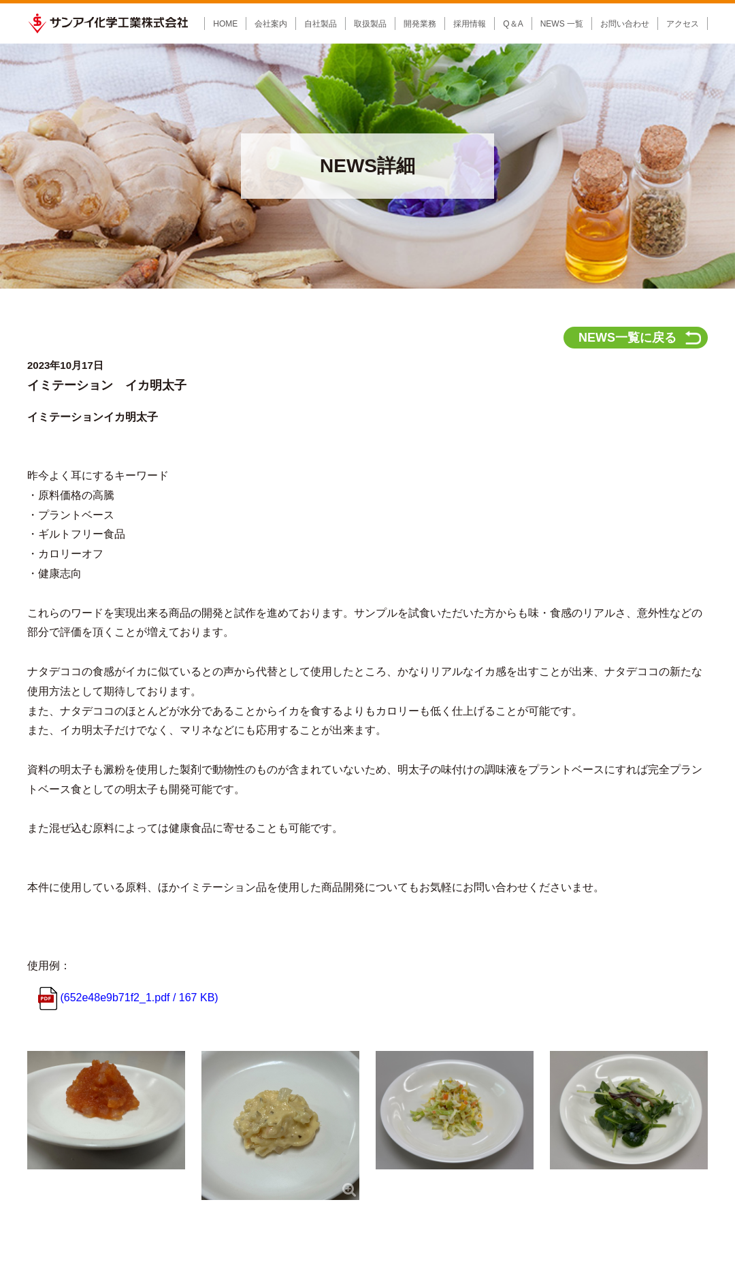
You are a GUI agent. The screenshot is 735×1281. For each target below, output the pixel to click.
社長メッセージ (117, 1101)
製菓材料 (226, 1138)
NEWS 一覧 (561, 24)
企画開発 (304, 1101)
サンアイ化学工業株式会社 (108, 23)
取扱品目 (217, 1158)
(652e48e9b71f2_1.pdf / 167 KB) (128, 765)
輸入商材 (226, 1126)
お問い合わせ (624, 24)
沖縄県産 (226, 1195)
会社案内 (105, 1081)
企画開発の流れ (316, 1113)
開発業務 (304, 1081)
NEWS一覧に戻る (627, 105)
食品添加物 (230, 1113)
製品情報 (217, 1081)
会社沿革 (105, 1126)
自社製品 (217, 1101)
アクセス (682, 24)
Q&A (462, 1081)
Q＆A (513, 24)
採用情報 (398, 1081)
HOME (225, 24)
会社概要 (105, 1113)
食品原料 (226, 1170)
